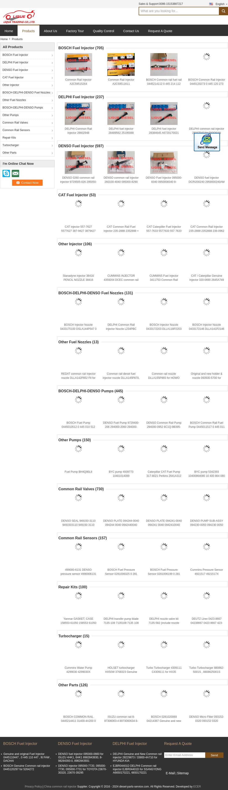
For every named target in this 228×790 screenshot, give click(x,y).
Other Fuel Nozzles (14, 100)
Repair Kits (9, 137)
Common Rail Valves (15, 122)
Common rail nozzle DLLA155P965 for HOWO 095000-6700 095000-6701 (163, 378)
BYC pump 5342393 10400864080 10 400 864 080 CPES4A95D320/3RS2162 (206, 476)
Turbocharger (11, 145)
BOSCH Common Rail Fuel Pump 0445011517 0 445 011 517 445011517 (207, 427)
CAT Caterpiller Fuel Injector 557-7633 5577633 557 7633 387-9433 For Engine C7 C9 (163, 231)
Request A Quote (160, 31)
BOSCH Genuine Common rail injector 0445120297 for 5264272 (26, 767)
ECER (197, 786)
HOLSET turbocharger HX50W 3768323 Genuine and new (121, 672)
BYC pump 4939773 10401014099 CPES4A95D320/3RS (121, 476)
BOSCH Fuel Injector (15, 55)
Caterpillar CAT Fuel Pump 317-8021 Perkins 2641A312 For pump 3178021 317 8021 (163, 476)
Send (214, 755)
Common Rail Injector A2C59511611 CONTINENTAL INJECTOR (121, 84)
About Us (50, 31)
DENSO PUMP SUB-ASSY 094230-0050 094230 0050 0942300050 (206, 525)
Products (28, 31)
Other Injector (11, 85)
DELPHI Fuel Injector (15, 62)
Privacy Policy (33, 786)
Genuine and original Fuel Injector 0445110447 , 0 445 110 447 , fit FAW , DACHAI (27, 757)
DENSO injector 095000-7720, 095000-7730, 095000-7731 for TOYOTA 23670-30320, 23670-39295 (82, 769)
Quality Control (103, 31)
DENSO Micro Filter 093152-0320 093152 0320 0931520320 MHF (206, 721)
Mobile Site (172, 778)
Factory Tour (75, 31)
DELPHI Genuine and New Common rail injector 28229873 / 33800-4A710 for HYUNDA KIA (137, 757)
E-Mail (170, 773)
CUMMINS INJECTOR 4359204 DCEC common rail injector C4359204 (121, 280)
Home (9, 31)
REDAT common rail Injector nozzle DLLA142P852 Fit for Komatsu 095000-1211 (78, 378)
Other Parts (9, 152)
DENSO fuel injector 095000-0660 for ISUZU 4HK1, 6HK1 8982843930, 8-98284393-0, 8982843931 (81, 757)
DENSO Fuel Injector (15, 70)
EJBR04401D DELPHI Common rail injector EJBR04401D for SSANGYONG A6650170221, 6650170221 (137, 769)
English (222, 4)
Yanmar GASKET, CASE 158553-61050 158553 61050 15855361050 (78, 623)
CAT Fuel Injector (13, 77)
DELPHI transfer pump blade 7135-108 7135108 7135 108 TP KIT (121, 623)
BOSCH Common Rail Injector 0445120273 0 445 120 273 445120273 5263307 (206, 84)
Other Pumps (11, 115)
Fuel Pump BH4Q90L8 (78, 471)
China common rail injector (60, 786)
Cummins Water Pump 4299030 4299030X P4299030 (78, 672)
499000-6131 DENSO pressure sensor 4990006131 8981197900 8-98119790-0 (78, 574)
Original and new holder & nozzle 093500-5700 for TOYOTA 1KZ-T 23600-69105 (207, 378)
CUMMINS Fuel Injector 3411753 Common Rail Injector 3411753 (163, 280)
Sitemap (183, 773)
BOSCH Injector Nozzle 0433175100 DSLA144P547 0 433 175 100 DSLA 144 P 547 (78, 329)
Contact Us (131, 31)
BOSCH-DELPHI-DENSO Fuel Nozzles (26, 92)
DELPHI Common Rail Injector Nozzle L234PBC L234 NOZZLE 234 (121, 329)
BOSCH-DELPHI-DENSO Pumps (23, 107)
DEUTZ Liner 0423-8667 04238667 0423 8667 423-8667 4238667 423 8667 (207, 623)
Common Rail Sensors (16, 130)
